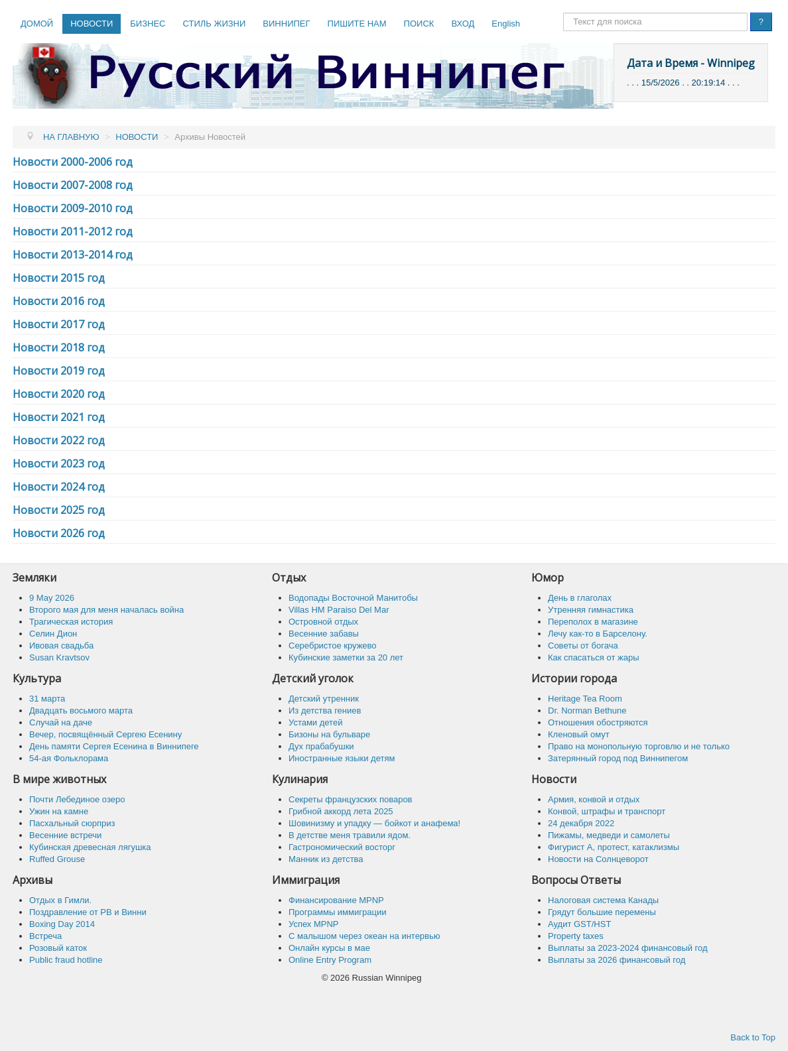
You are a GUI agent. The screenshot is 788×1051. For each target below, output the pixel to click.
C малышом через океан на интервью (364, 936)
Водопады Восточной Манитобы (353, 598)
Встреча (45, 936)
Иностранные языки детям (342, 758)
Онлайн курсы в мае (329, 948)
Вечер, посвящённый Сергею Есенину (105, 734)
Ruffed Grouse (57, 859)
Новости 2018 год (59, 347)
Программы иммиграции (337, 912)
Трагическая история (71, 622)
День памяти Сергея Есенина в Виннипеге (114, 746)
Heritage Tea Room (585, 699)
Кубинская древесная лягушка (90, 847)
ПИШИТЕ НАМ (357, 24)
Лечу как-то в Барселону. (597, 634)
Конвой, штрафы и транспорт (606, 811)
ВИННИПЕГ (286, 24)
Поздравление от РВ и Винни (88, 912)
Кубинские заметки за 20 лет (346, 657)
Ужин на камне (58, 811)
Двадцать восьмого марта (81, 710)
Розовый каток (58, 948)
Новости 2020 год (59, 394)
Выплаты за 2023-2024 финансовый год (628, 948)
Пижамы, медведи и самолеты (609, 835)
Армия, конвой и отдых (593, 799)
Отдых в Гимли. (60, 900)
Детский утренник (324, 699)
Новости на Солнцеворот (598, 859)
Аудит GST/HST (579, 924)
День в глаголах (580, 598)
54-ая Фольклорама (68, 758)
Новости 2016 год (59, 301)
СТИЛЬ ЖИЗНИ (213, 24)
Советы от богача (583, 645)
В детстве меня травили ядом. (350, 835)
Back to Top (752, 1037)
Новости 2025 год (59, 510)
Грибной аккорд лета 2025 (341, 811)
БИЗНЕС (147, 24)
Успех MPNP (314, 924)
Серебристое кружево (333, 645)
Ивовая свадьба (61, 645)
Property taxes (576, 936)
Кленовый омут (579, 734)
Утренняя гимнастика (590, 610)
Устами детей (315, 722)
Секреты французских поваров (351, 799)
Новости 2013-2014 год (73, 254)
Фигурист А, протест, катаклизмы (613, 847)
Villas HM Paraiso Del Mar (339, 610)
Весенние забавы (324, 634)
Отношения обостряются (598, 722)
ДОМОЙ (37, 24)
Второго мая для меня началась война (106, 610)
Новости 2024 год (59, 486)
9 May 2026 (51, 598)
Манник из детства (326, 859)
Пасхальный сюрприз (72, 823)
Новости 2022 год (59, 440)
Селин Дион (53, 634)
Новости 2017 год (59, 324)
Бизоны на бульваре (329, 734)
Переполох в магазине (593, 622)
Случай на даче (60, 722)
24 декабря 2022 (581, 823)
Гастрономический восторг (342, 847)
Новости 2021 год (59, 417)
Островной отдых (323, 622)
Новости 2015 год (59, 278)
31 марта (47, 699)
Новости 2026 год (59, 533)
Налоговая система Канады (603, 900)
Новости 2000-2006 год (73, 162)
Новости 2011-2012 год (73, 231)
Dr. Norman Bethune (587, 710)
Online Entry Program (330, 960)
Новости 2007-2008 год (73, 185)
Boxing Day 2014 (62, 924)
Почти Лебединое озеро (77, 799)
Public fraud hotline (66, 960)
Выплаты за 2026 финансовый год (616, 960)
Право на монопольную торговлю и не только (639, 746)
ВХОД (462, 24)
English (506, 24)
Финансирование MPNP (336, 900)
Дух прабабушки (321, 746)
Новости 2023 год (59, 463)
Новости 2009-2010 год (73, 208)
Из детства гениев (325, 710)
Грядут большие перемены (602, 912)
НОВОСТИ (91, 24)
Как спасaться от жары (593, 657)
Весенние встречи (65, 835)
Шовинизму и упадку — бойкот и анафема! (374, 823)
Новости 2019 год (59, 370)
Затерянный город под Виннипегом (618, 758)
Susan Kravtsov (59, 657)
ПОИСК (419, 24)
